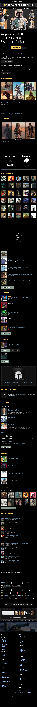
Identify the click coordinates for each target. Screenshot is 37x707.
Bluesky (26, 604)
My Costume (4, 653)
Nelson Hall (22, 669)
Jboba (27, 593)
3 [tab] (18, 31)
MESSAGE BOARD (7, 513)
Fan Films (3, 672)
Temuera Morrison (23, 659)
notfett (11, 598)
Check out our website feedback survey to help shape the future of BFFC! (18, 692)
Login (23, 47)
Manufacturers (4, 644)
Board (2, 659)
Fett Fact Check (5, 686)
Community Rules (4, 700)
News (2, 680)
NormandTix (4, 598)
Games (3, 676)
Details (3, 655)
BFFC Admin (5, 583)
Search (14, 8)
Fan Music (3, 670)
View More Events (6, 333)
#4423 (3, 141)
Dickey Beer (22, 665)
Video (3, 673)
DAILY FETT (5, 118)
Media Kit (21, 677)
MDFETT (20, 595)
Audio (3, 671)
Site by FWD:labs (31, 700)
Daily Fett (3, 667)
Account (27, 8)
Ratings (3, 645)
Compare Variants (15, 350)
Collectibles (4, 637)
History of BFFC (22, 679)
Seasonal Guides (5, 687)
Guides (3, 684)
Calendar (21, 656)
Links (21, 651)
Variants (3, 654)
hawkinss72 (20, 593)
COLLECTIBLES (6, 249)
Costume (3, 651)
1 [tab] (15, 31)
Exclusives (4, 682)
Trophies (21, 654)
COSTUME (4, 340)
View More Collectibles (7, 287)
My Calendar (22, 658)
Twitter (17, 604)
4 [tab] (20, 31)
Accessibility (21, 700)
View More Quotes (6, 447)
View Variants (5, 350)
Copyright (10, 700)
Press (21, 678)
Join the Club (16, 48)
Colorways (4, 641)
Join (20, 690)
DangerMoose (26, 590)
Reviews (3, 646)
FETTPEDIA (5, 403)
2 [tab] (16, 31)
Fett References (22, 640)
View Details (5, 361)
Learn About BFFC (6, 73)
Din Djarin (10, 441)
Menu (2, 8)
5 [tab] (21, 31)
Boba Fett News (7, 79)
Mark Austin (22, 664)
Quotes (2, 432)
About (20, 674)
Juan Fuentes (5, 595)
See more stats (18, 241)
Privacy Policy (15, 700)
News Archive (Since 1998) (6, 681)
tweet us (12, 114)
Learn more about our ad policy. (29, 620)
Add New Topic (4, 663)
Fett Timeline (22, 641)
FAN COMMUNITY (7, 173)
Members (21, 649)
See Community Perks (7, 61)
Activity (21, 646)
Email (21, 604)
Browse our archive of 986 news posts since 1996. (15, 113)
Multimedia (5, 454)
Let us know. (14, 395)
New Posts (4, 662)
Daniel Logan (22, 660)
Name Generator (22, 650)
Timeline (3, 649)
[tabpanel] (18, 19)
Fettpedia (21, 634)
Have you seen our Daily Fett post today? (18, 1)
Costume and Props (23, 670)
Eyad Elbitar (22, 668)
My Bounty (4, 639)
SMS (23, 604)
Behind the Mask (23, 636)
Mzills (27, 595)
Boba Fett (5, 441)
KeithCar (14, 595)
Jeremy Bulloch (22, 671)
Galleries (5, 488)
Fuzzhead (13, 593)
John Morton (22, 663)
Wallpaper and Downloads (6, 677)
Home (2, 634)
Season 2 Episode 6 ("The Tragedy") (14, 443)
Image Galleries (4, 668)
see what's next (20, 394)
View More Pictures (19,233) (8, 508)
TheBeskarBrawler (5, 585)
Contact (21, 682)
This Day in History (8, 390)
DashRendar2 (25, 583)
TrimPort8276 (16, 585)
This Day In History (23, 637)
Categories (4, 640)
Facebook (13, 604)
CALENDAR (5, 293)
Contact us (8, 114)
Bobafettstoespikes (15, 583)
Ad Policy (18, 385)
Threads (30, 604)
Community (21, 645)
